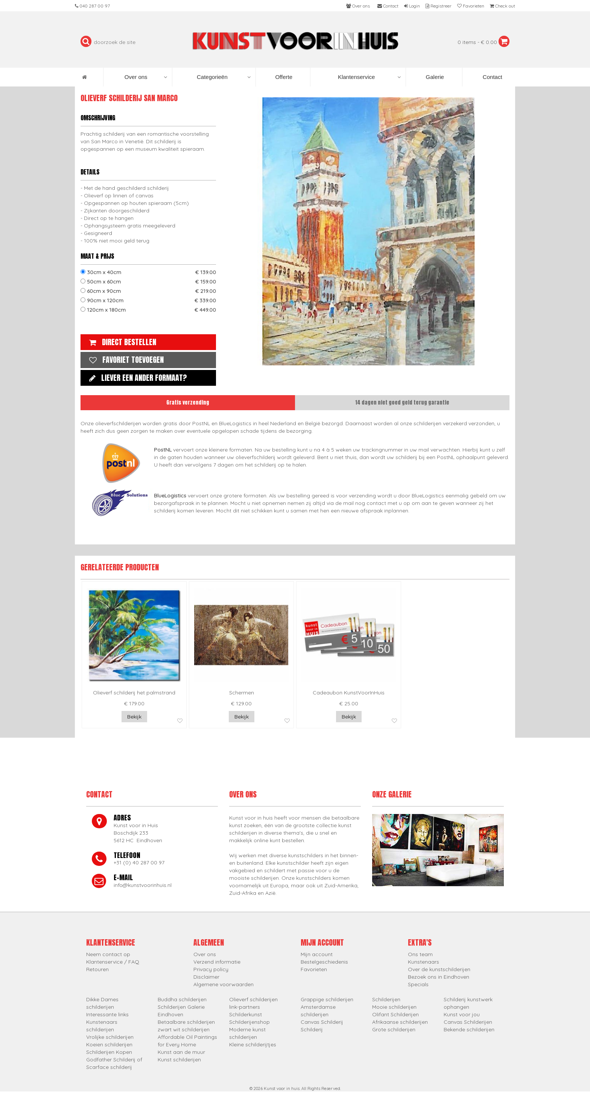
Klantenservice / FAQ (112, 961)
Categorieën (224, 77)
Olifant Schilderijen (395, 1014)
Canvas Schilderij (322, 1022)
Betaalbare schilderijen (186, 1022)
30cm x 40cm (148, 272)
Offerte (283, 77)
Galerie (434, 77)
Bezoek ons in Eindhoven (438, 976)
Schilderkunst (245, 1014)
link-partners (244, 1007)
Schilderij (312, 1029)
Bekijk (134, 716)
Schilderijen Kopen (109, 1052)
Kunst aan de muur (181, 1052)
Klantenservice (369, 77)
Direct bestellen (120, 342)
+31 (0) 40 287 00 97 (139, 862)
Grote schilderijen (393, 1029)
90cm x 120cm (148, 300)
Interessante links (107, 1014)
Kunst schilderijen (179, 1059)
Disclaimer (206, 976)
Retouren (97, 969)
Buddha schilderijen (182, 999)
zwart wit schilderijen (184, 1029)
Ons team (420, 954)
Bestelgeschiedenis (324, 961)
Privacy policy (210, 969)
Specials (418, 984)
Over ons (146, 77)
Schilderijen (386, 999)
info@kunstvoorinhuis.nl (143, 885)
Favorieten (314, 969)
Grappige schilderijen (327, 999)
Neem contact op (108, 954)
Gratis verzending (187, 402)
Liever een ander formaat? (136, 378)
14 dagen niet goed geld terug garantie (402, 402)
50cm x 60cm (148, 281)
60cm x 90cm (148, 291)
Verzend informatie (216, 961)
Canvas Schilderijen (468, 1022)
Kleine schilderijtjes (252, 1044)
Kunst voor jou (462, 1014)
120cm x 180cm (148, 310)
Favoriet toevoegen (124, 359)
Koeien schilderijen (109, 1044)
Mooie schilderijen (394, 1007)
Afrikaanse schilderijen (400, 1022)
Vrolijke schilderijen (110, 1037)
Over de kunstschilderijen (439, 969)
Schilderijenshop (249, 1022)
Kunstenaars (423, 961)
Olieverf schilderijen (253, 999)
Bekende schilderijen (469, 1029)
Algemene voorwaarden (223, 984)
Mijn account (317, 954)
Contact (491, 77)
